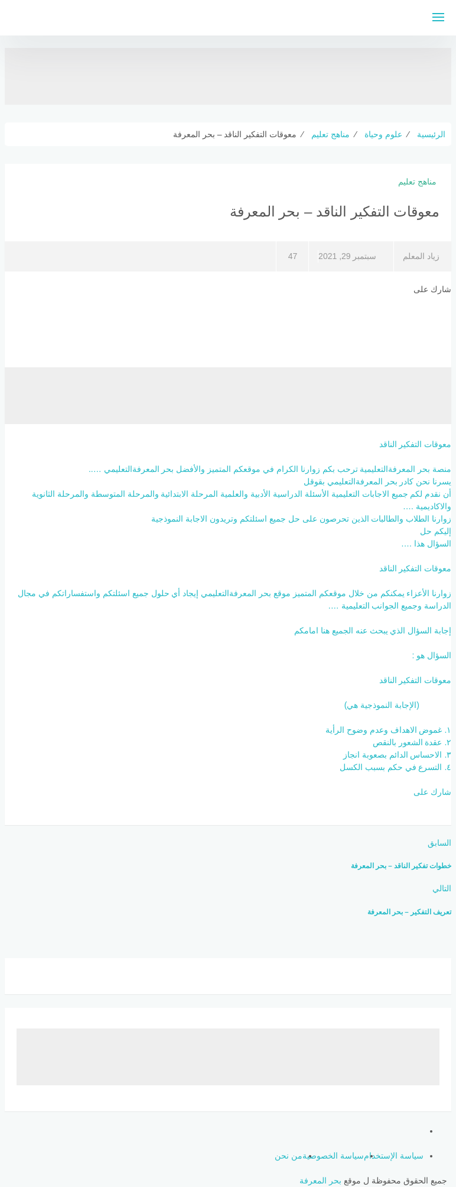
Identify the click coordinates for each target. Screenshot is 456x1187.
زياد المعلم (421, 256)
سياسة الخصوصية (333, 1155)
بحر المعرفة (320, 1180)
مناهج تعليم (417, 181)
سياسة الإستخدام (394, 1155)
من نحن (288, 1155)
